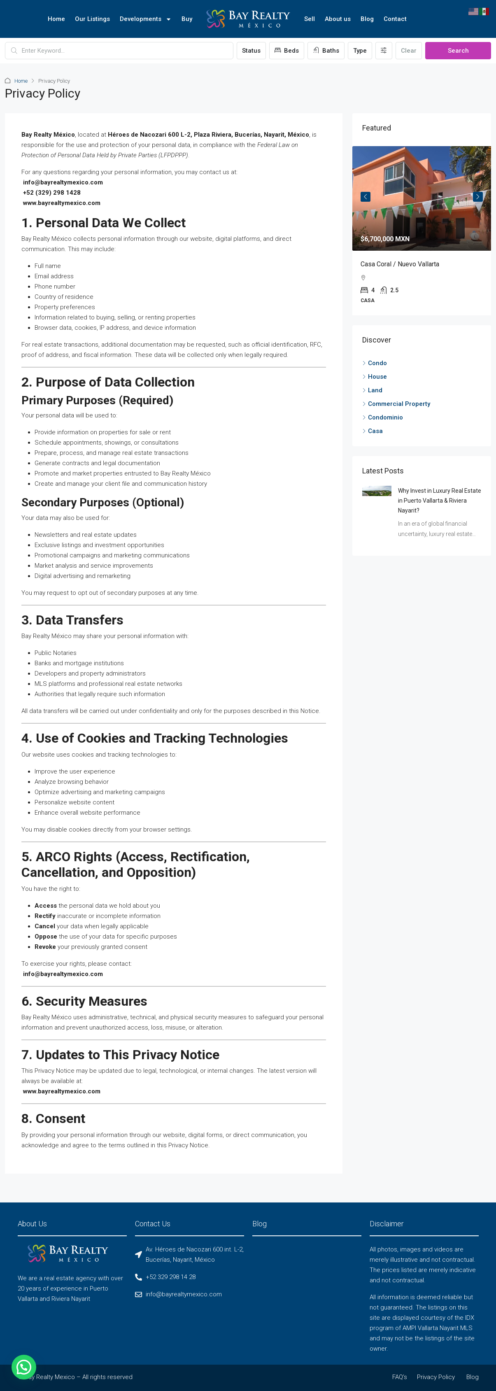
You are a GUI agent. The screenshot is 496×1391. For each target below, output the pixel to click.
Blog (367, 19)
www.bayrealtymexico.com (61, 203)
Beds (287, 50)
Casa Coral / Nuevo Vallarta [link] (400, 264)
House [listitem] (374, 376)
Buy (187, 19)
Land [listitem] (372, 390)
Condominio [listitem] (382, 417)
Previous (365, 197)
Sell (309, 19)
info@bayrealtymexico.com (63, 182)
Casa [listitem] (372, 431)
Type (360, 50)
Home (56, 19)
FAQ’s (399, 1377)
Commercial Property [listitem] (396, 404)
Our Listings (92, 19)
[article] (421, 230)
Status (251, 50)
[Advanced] (383, 50)
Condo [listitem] (374, 363)
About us (338, 19)
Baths (326, 50)
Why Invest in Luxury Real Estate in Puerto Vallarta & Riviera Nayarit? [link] (439, 500)
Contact (395, 19)
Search (458, 50)
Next (478, 197)
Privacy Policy (436, 1377)
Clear (409, 50)
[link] (421, 198)
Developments (146, 19)
